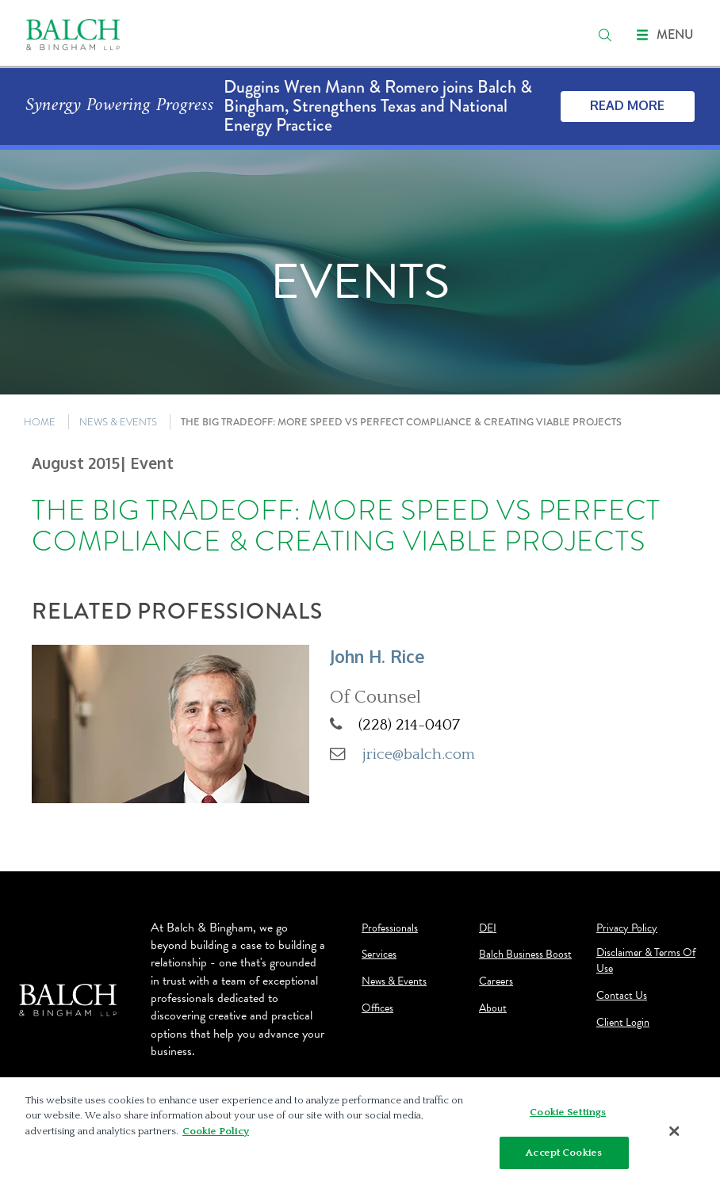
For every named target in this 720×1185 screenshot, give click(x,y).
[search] (605, 35)
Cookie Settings (568, 1116)
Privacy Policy (626, 928)
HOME (40, 421)
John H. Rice (377, 656)
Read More (627, 105)
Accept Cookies (564, 1156)
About (493, 1008)
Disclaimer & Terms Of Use (645, 961)
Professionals (390, 928)
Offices (377, 1008)
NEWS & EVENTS (118, 421)
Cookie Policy (215, 1135)
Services (379, 954)
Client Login (622, 1023)
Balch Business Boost (525, 954)
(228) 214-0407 (409, 724)
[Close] (675, 1135)
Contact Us (621, 996)
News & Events (394, 981)
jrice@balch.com (418, 754)
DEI (487, 928)
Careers (496, 981)
